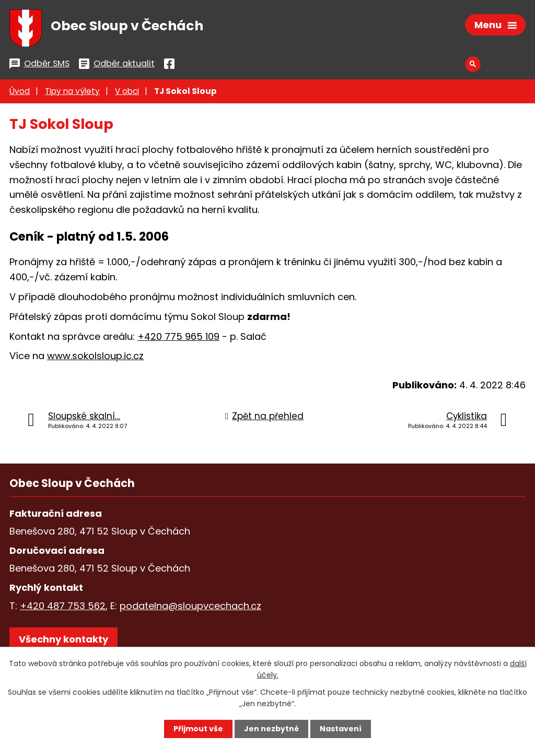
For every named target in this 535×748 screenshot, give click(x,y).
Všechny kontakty (63, 639)
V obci (127, 91)
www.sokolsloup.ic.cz (95, 355)
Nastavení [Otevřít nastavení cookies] (341, 728)
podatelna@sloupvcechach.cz (190, 605)
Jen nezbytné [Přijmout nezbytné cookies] (271, 728)
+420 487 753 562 (63, 605)
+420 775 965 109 (178, 336)
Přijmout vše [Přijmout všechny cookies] (198, 728)
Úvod (19, 91)
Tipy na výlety (72, 91)
